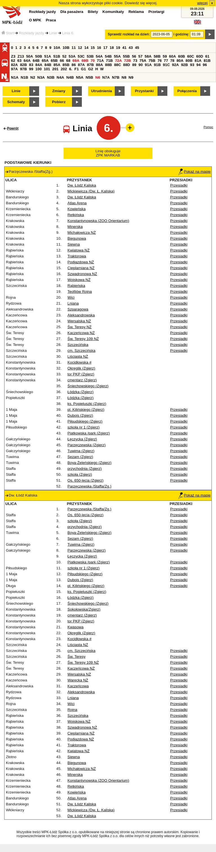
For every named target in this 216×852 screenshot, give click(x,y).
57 (140, 56)
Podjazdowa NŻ (81, 262)
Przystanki (144, 91)
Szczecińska (78, 345)
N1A (15, 77)
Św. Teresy (77, 656)
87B (90, 65)
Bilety (93, 12)
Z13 (20, 56)
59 (165, 56)
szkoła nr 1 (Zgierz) (84, 427)
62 (13, 60)
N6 (97, 77)
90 (140, 65)
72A (118, 60)
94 (198, 65)
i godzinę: (181, 34)
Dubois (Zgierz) (80, 415)
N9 (131, 77)
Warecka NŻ (78, 680)
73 (135, 60)
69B (85, 60)
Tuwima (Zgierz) (81, 451)
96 (205, 65)
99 (31, 69)
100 (38, 69)
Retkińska (76, 215)
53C (81, 56)
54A (99, 56)
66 (62, 60)
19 (118, 48)
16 (99, 48)
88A (99, 65)
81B (207, 60)
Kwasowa (76, 627)
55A (117, 56)
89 (134, 65)
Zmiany (59, 91)
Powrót (13, 128)
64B (36, 60)
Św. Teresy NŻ (80, 327)
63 (19, 60)
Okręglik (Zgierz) (81, 368)
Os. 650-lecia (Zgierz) (86, 480)
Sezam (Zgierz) (80, 457)
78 (172, 60)
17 (105, 48)
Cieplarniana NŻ (81, 268)
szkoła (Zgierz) (80, 474)
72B (127, 60)
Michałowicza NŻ (82, 232)
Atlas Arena (77, 203)
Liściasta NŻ (78, 356)
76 (160, 60)
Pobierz (59, 102)
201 (55, 69)
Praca (51, 20)
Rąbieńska (76, 286)
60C (190, 56)
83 (31, 65)
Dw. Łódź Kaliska (82, 185)
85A (56, 65)
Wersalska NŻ (79, 321)
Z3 (13, 56)
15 (93, 48)
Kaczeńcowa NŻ (81, 333)
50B (38, 56)
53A (72, 56)
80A (180, 60)
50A (29, 56)
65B (54, 60)
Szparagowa (78, 309)
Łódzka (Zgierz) (81, 392)
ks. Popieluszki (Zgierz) (87, 404)
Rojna (72, 710)
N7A (106, 77)
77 (166, 60)
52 (64, 56)
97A (14, 69)
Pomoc (208, 127)
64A (27, 60)
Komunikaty (113, 12)
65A (45, 60)
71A (100, 60)
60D (199, 56)
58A (148, 56)
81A (198, 60)
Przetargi (156, 12)
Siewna (74, 244)
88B (108, 65)
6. (70, 69)
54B (108, 56)
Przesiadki (178, 185)
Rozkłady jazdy (31, 33)
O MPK (35, 20)
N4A (60, 77)
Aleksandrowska (81, 315)
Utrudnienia (101, 91)
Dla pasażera (72, 12)
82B (23, 65)
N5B (89, 77)
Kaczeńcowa (78, 686)
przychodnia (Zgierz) (85, 468)
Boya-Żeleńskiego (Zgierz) (89, 463)
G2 (90, 69)
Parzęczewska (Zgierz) (87, 445)
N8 (124, 77)
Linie (53, 33)
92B (184, 65)
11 (74, 48)
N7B (116, 77)
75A (143, 60)
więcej (202, 3)
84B (47, 65)
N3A (41, 77)
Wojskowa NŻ (79, 280)
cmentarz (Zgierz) (82, 380)
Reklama (136, 12)
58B (157, 56)
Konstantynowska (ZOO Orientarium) (98, 221)
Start (7, 33)
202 (64, 69)
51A (47, 56)
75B (151, 60)
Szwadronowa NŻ (82, 274)
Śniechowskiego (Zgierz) (88, 386)
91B (157, 65)
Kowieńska (77, 209)
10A (56, 48)
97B (23, 69)
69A (76, 60)
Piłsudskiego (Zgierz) (85, 421)
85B (65, 65)
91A (148, 65)
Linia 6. (68, 33)
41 (124, 48)
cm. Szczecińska (81, 350)
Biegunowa (77, 238)
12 (80, 48)
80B (189, 60)
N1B (24, 77)
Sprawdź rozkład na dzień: (129, 34)
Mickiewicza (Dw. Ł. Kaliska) (91, 191)
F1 (76, 69)
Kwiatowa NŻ (79, 250)
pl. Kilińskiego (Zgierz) (86, 409)
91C (166, 65)
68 (68, 60)
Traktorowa (77, 256)
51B (56, 56)
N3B (51, 77)
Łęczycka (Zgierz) (82, 439)
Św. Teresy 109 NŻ (83, 339)
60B (181, 56)
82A (14, 65)
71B (109, 60)
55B (126, 56)
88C (117, 65)
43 (131, 48)
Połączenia (187, 91)
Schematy (16, 102)
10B (65, 48)
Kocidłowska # (79, 362)
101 (47, 69)
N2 (32, 77)
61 (207, 56)
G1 (83, 69)
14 (86, 48)
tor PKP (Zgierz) (81, 374)
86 (73, 65)
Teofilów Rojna (80, 291)
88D (126, 65)
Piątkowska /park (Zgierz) (89, 433)
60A (172, 56)
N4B (70, 77)
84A (38, 65)
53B (90, 56)
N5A (80, 77)
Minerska (75, 227)
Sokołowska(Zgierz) (84, 609)
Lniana (73, 303)
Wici (71, 297)
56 (134, 56)
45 (137, 48)
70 (93, 60)
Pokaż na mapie (194, 171)
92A (175, 65)
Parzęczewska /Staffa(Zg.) (89, 486)
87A (81, 65)
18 (112, 48)
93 (192, 65)
